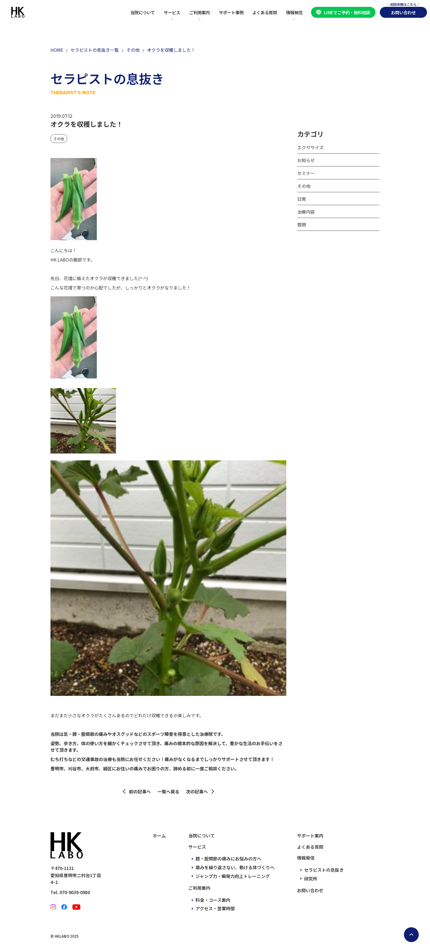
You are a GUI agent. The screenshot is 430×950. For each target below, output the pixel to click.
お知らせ (306, 160)
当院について (142, 12)
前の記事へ (140, 791)
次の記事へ (197, 791)
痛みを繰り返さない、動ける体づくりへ (235, 867)
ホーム (159, 835)
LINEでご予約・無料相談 (347, 12)
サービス (172, 12)
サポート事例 (231, 12)
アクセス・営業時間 (215, 908)
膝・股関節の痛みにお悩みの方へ (228, 858)
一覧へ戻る (168, 791)
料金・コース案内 (213, 900)
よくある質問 (264, 12)
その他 (58, 138)
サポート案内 (310, 835)
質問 (301, 224)
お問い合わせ (403, 12)
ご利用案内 (199, 12)
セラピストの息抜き (324, 869)
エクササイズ (310, 147)
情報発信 (294, 12)
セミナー (306, 173)
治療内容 (306, 211)
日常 (301, 199)
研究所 (310, 878)
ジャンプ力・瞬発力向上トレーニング (233, 876)
